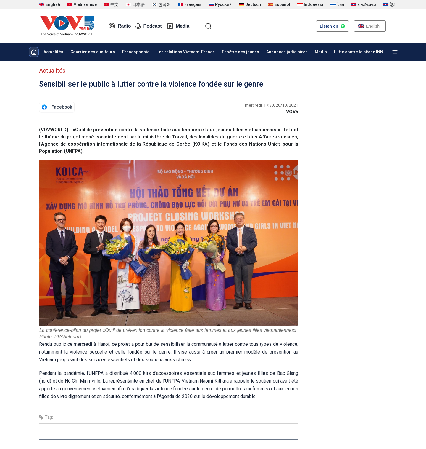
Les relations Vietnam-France (185, 52)
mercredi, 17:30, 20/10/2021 (271, 105)
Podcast (148, 26)
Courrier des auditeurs (92, 52)
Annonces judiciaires (287, 52)
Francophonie (135, 52)
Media (178, 26)
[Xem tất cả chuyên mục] (395, 52)
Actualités (53, 52)
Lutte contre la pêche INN (358, 52)
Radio (119, 26)
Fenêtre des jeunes (240, 52)
